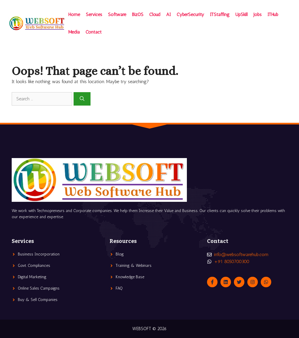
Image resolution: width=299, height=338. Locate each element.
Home (74, 14)
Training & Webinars (134, 265)
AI (168, 14)
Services (94, 14)
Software (117, 14)
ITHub (272, 14)
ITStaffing (220, 14)
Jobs (257, 14)
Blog (120, 254)
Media (74, 32)
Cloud (154, 14)
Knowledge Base (130, 276)
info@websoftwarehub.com (241, 254)
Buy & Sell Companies (38, 299)
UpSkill (241, 14)
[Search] (82, 99)
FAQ (119, 288)
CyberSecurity (190, 14)
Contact (94, 32)
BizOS (137, 14)
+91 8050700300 (231, 261)
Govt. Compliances (34, 265)
